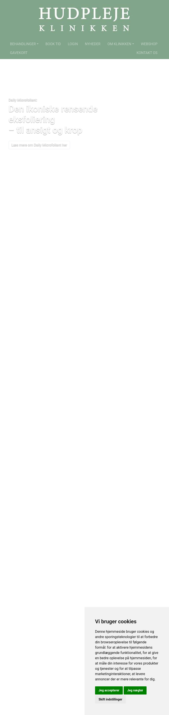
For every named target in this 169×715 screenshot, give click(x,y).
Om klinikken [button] (119, 44)
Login (73, 44)
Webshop (149, 44)
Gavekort (19, 53)
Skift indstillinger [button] (110, 699)
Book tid (53, 44)
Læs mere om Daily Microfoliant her (39, 145)
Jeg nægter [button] (135, 690)
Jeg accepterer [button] (109, 690)
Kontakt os (146, 53)
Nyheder (93, 44)
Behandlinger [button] (23, 44)
